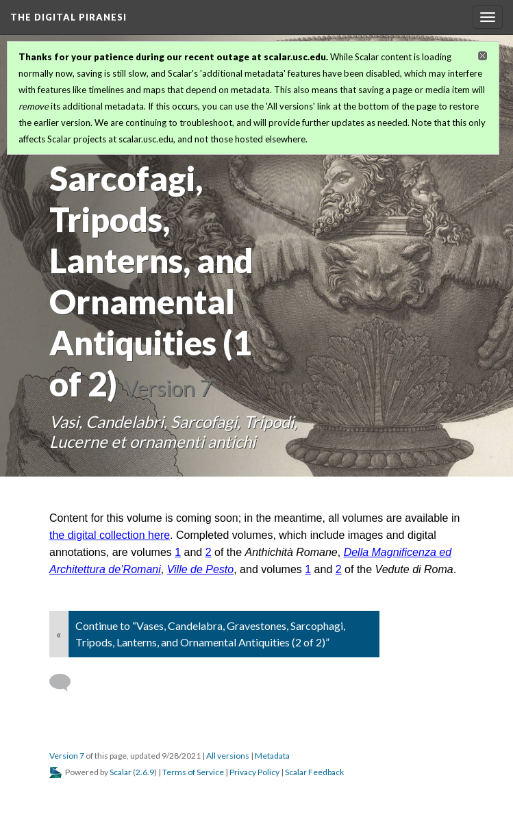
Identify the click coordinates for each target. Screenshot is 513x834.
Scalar (121, 772)
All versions (227, 755)
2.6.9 (145, 772)
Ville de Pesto (200, 569)
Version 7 (66, 755)
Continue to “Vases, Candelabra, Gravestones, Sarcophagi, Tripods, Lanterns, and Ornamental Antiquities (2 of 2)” (210, 633)
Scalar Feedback (314, 772)
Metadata (272, 755)
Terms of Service (193, 772)
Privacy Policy (254, 772)
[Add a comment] (66, 683)
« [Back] (58, 633)
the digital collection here (109, 535)
